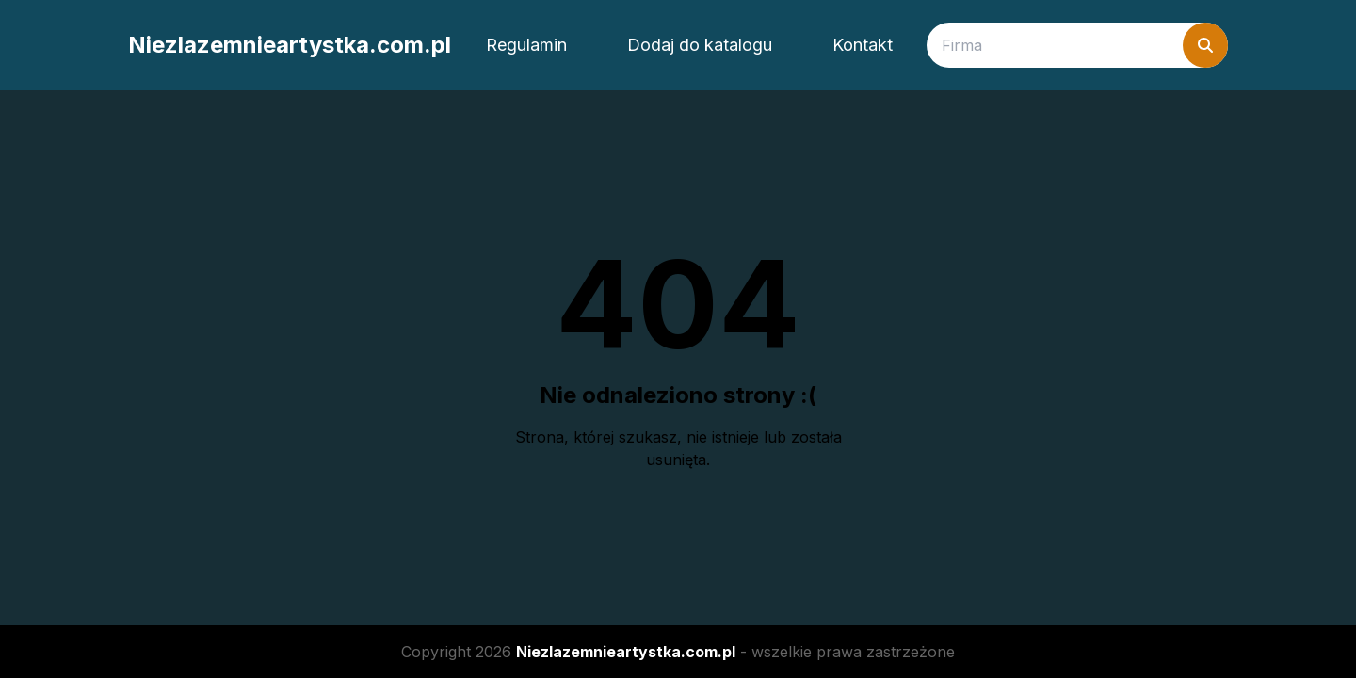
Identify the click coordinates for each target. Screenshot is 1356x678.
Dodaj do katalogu (699, 45)
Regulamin (526, 45)
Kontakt (862, 45)
